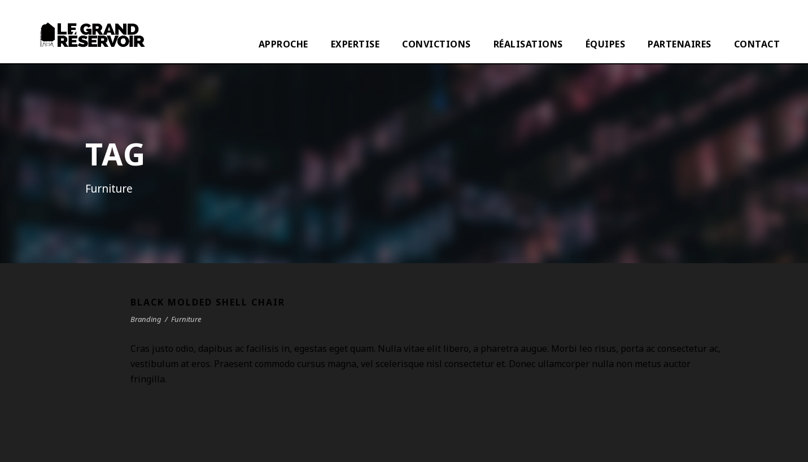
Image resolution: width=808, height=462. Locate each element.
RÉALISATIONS (528, 44)
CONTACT (757, 44)
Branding (145, 319)
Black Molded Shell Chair (207, 302)
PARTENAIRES (679, 44)
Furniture (186, 319)
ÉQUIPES (606, 44)
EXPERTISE (355, 44)
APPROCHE (283, 44)
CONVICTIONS (436, 44)
